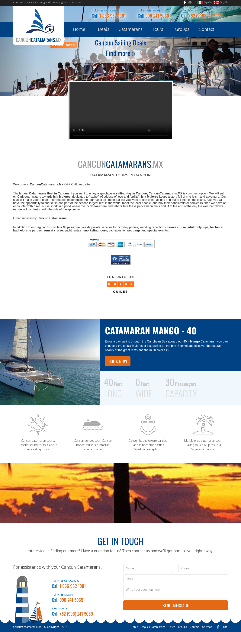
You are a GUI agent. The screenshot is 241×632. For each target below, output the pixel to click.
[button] (18, 51)
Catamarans (131, 29)
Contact (206, 29)
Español (204, 2)
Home (79, 29)
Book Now (117, 361)
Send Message (175, 605)
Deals (103, 29)
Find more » (120, 53)
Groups (182, 29)
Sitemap (207, 627)
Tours (157, 29)
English (220, 2)
